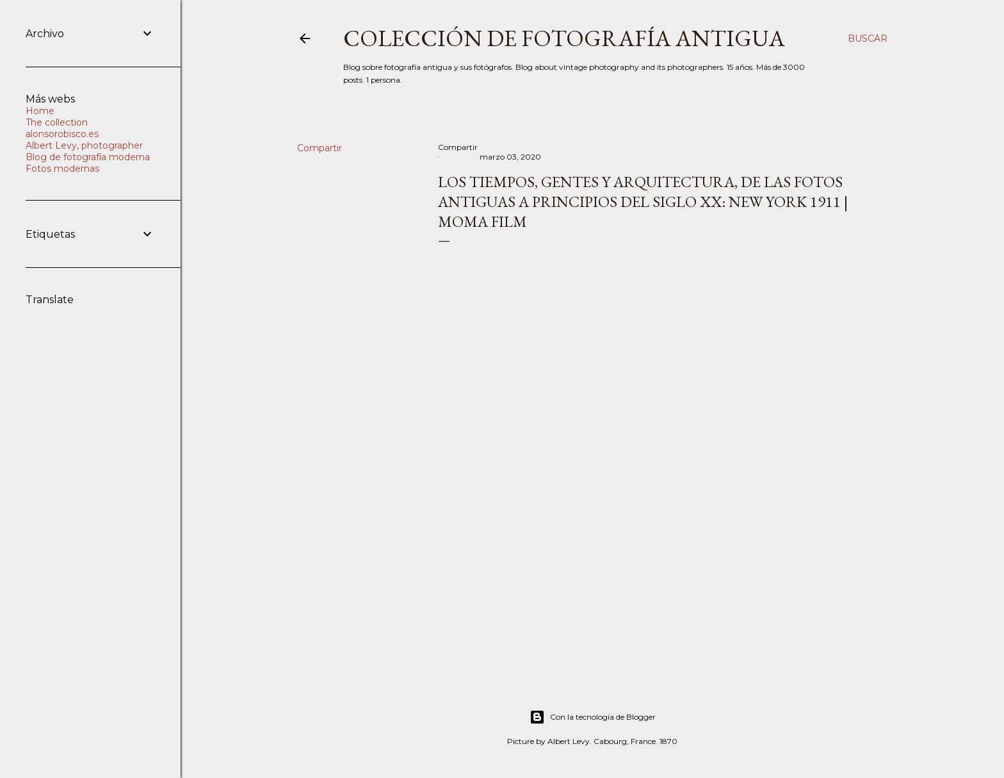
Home (40, 111)
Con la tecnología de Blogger (593, 717)
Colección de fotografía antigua (564, 38)
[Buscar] (867, 38)
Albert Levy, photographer (84, 145)
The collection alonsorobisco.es (62, 128)
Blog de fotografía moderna (88, 157)
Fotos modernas (62, 168)
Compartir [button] (319, 148)
